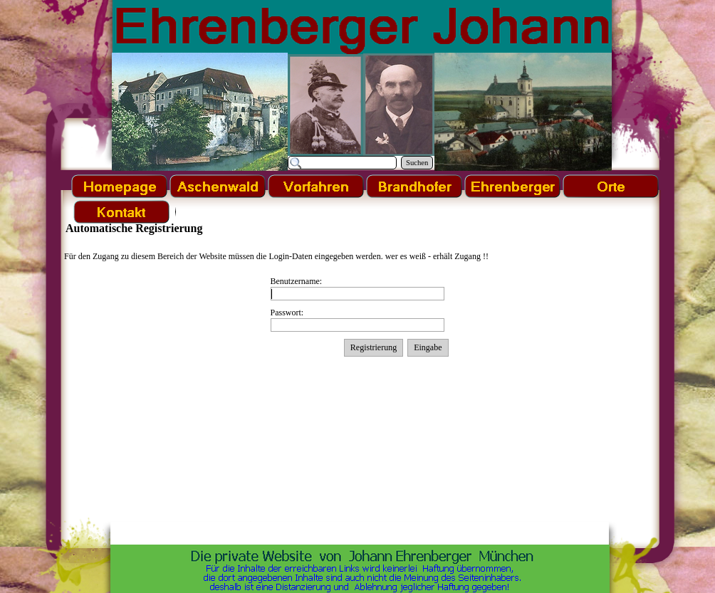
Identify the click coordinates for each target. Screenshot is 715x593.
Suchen (417, 163)
